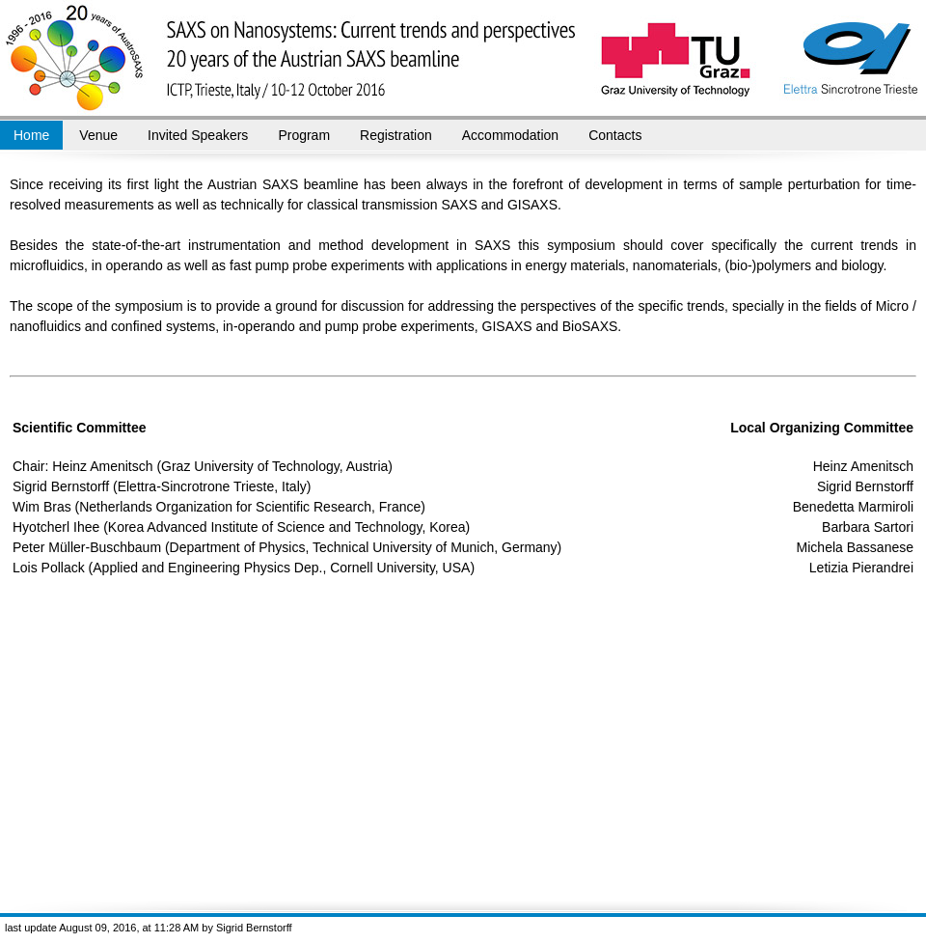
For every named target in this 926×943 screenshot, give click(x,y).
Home (31, 135)
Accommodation (510, 135)
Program (304, 135)
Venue (98, 135)
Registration (396, 135)
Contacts (614, 135)
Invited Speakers (198, 135)
